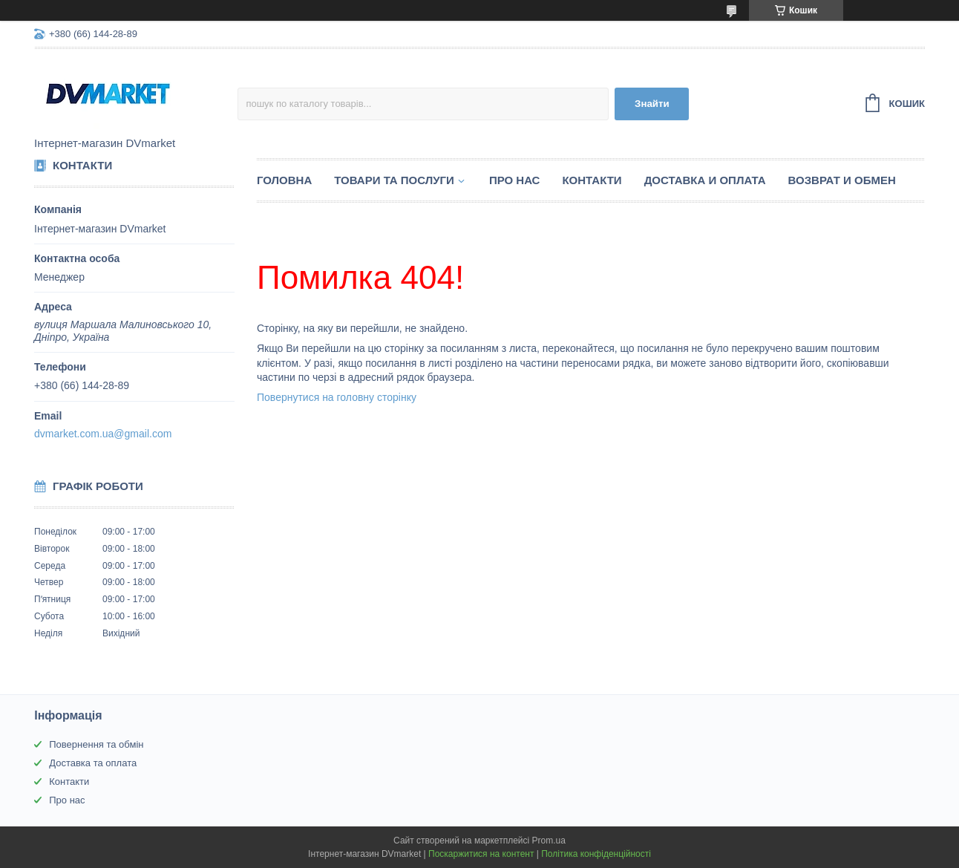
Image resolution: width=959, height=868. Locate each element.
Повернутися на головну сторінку (336, 397)
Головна (284, 180)
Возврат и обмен (842, 180)
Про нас (514, 180)
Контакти (591, 180)
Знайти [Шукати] (652, 103)
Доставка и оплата (705, 180)
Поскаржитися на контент (481, 854)
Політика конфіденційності (596, 854)
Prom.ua (549, 840)
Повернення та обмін (96, 744)
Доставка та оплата (93, 763)
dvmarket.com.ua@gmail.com (102, 434)
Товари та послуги (394, 180)
